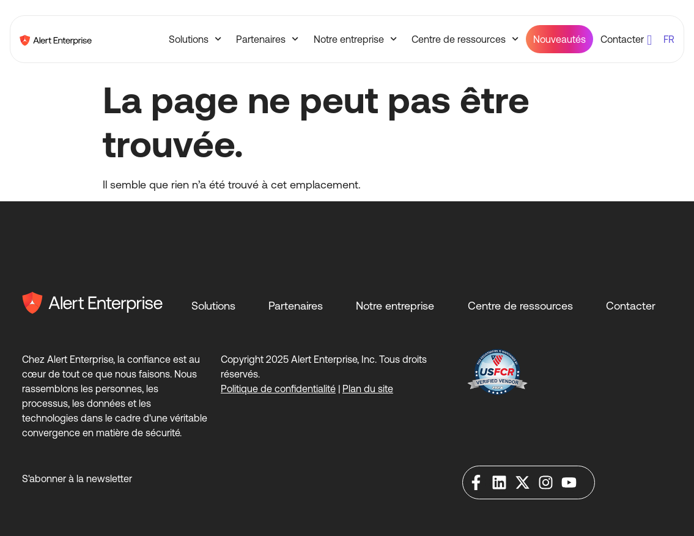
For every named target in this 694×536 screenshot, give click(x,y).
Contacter (622, 39)
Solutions (195, 38)
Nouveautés (559, 39)
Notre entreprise (355, 38)
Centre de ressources (465, 38)
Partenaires (267, 38)
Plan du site (367, 388)
